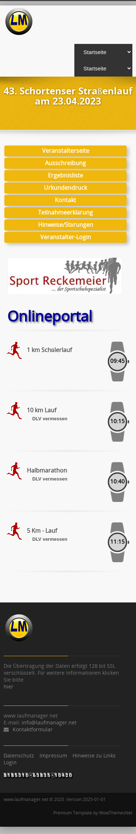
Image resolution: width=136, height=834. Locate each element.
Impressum (53, 755)
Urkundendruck (65, 188)
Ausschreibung (65, 163)
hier (8, 686)
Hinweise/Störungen (65, 225)
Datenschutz (19, 755)
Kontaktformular (33, 729)
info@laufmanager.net (49, 722)
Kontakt (65, 200)
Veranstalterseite (65, 151)
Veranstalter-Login (65, 237)
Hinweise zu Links (94, 755)
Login (10, 762)
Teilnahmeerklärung (65, 212)
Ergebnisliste (65, 175)
